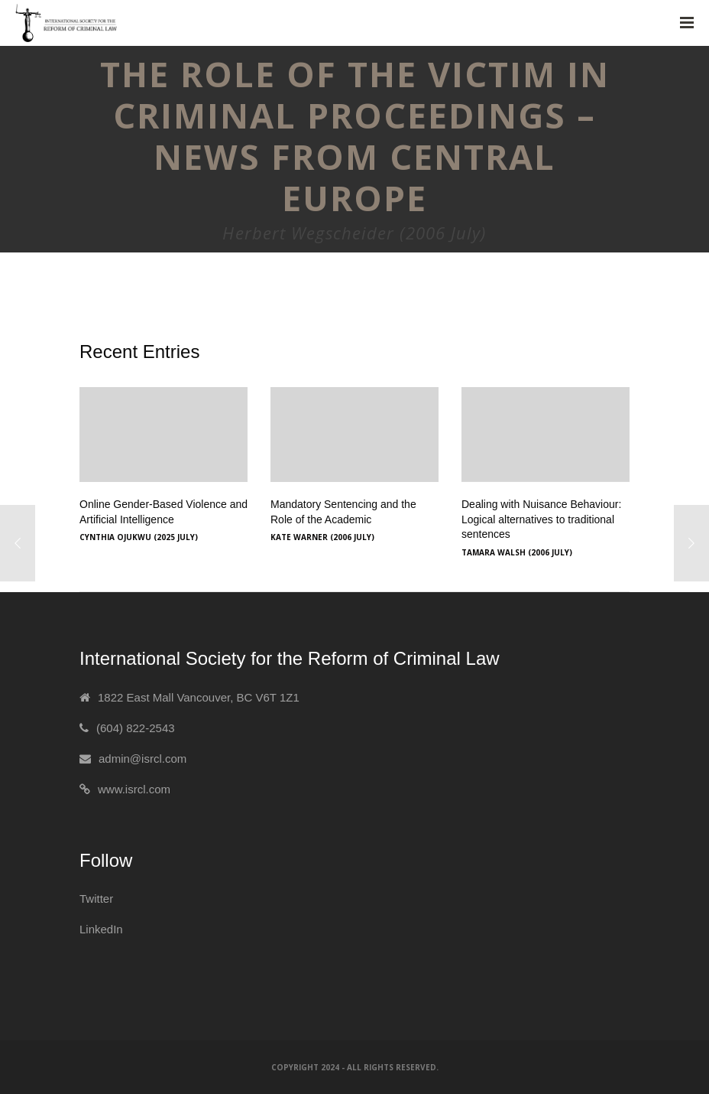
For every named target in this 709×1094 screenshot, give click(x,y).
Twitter (96, 898)
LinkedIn (101, 929)
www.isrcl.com (134, 789)
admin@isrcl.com (142, 758)
